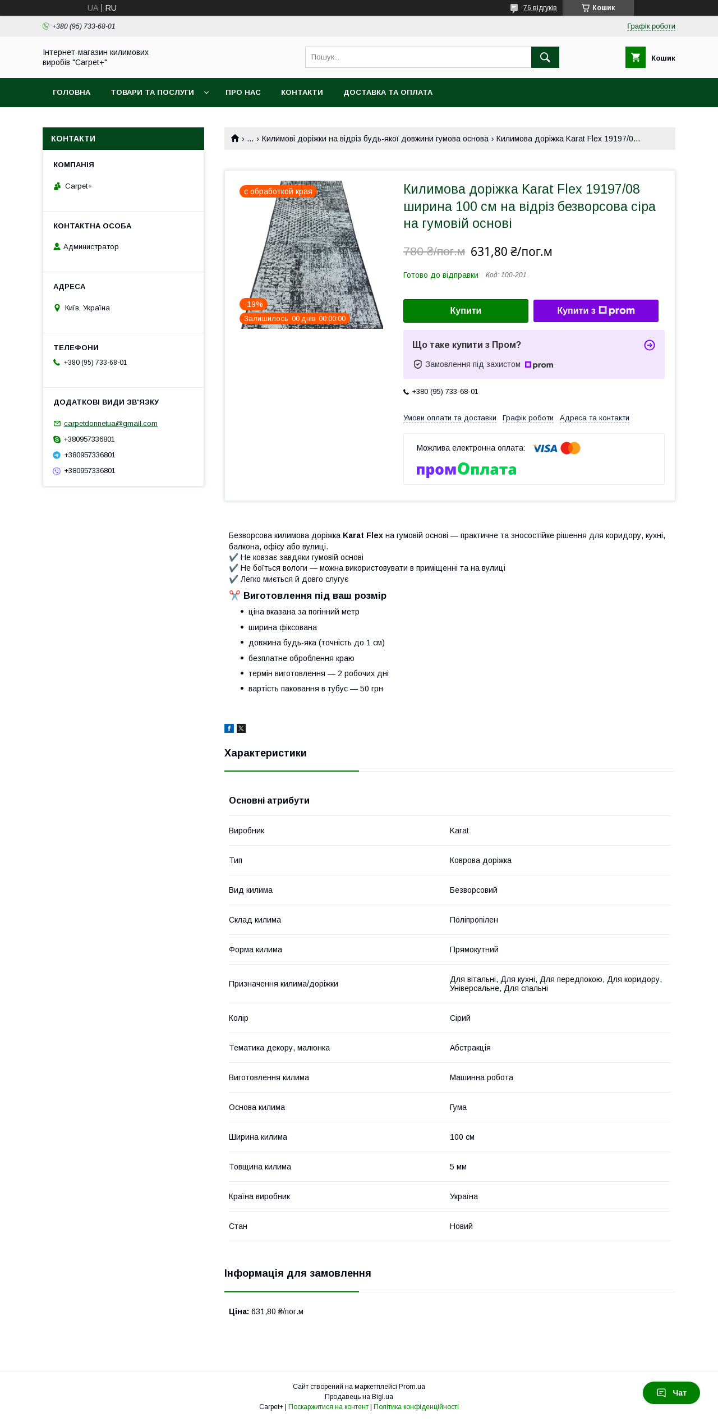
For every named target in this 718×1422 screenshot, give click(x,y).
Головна (71, 92)
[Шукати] (545, 57)
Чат (671, 1393)
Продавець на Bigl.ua (359, 1397)
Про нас (243, 92)
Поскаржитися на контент (328, 1407)
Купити (466, 310)
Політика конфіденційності (416, 1407)
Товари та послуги (152, 92)
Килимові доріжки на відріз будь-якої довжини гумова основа (375, 138)
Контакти (302, 92)
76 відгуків (540, 8)
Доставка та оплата (387, 92)
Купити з (595, 311)
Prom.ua (412, 1387)
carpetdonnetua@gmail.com (111, 423)
